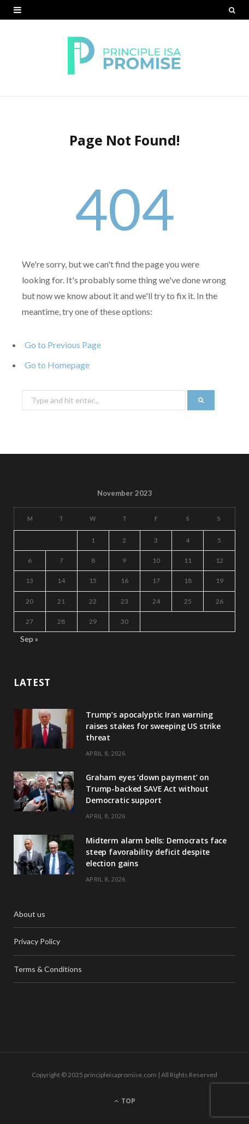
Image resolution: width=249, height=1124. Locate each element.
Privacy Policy (37, 941)
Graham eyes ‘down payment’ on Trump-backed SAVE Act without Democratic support (147, 788)
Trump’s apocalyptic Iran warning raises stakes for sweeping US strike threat (153, 726)
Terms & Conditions (48, 969)
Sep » (29, 638)
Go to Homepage (57, 365)
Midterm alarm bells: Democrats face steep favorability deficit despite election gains (156, 851)
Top (124, 1100)
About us (29, 914)
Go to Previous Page (63, 344)
